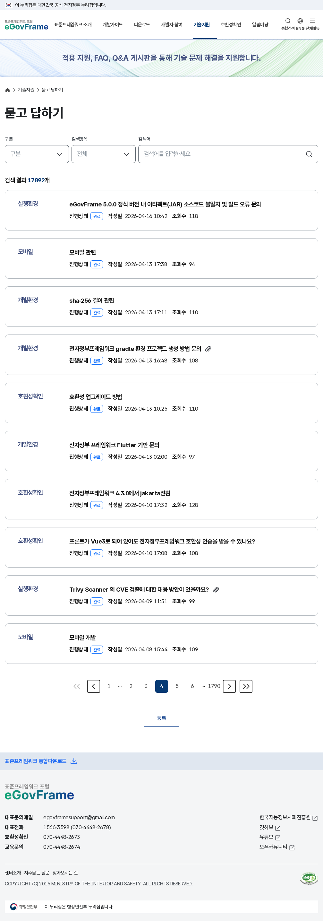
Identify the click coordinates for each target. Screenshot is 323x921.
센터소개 (13, 872)
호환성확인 (231, 24)
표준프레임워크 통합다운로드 (36, 761)
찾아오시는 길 (65, 872)
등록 (161, 717)
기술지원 (202, 24)
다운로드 (142, 24)
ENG (300, 28)
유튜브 (266, 837)
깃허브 (266, 827)
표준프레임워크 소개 (72, 24)
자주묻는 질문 (36, 872)
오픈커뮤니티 (273, 847)
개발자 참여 (172, 24)
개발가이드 (113, 24)
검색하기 (309, 154)
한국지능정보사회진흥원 (285, 817)
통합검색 (288, 28)
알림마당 (260, 24)
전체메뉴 (312, 28)
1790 (214, 686)
